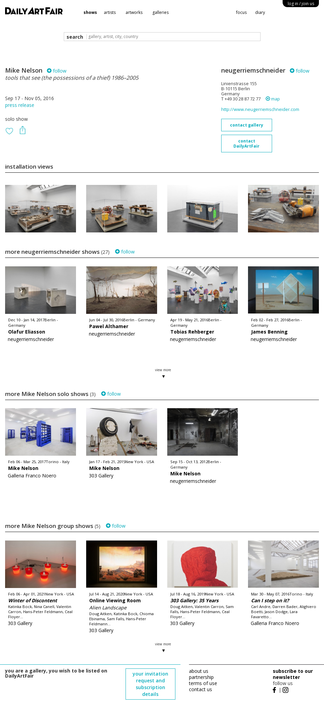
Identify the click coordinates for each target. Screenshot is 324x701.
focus (241, 12)
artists (110, 12)
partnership (201, 677)
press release (19, 105)
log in (301, 3)
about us (198, 671)
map (273, 99)
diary (260, 12)
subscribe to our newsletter (293, 674)
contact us (200, 689)
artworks (134, 12)
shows (90, 12)
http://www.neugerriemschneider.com (260, 109)
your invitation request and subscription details (150, 683)
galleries (160, 12)
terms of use (203, 683)
